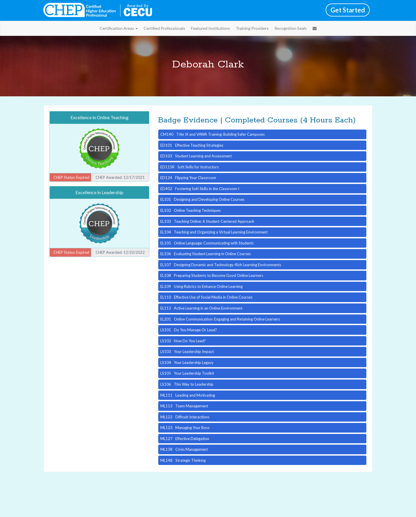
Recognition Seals (290, 28)
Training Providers (252, 28)
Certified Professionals (164, 28)
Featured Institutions (210, 28)
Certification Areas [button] (119, 28)
